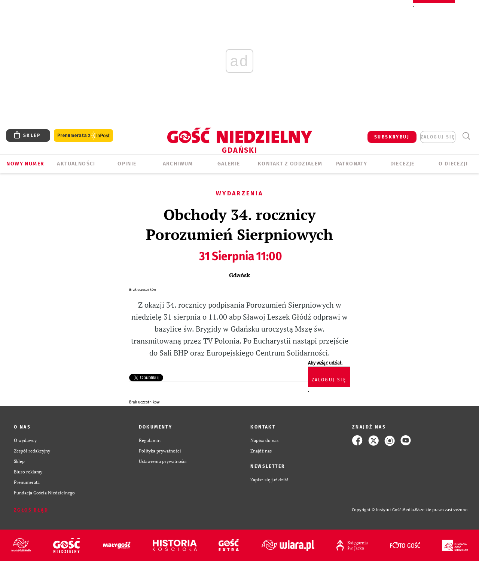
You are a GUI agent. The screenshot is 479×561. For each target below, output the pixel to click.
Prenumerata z (83, 135)
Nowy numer (25, 164)
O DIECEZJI (453, 164)
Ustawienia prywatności (163, 461)
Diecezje (402, 164)
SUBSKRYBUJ (391, 137)
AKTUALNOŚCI (76, 164)
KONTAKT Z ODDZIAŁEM (290, 164)
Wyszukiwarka (466, 136)
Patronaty (351, 164)
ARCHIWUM (178, 164)
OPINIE (127, 164)
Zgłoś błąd (31, 510)
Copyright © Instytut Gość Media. (383, 509)
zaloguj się (438, 137)
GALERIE (228, 164)
